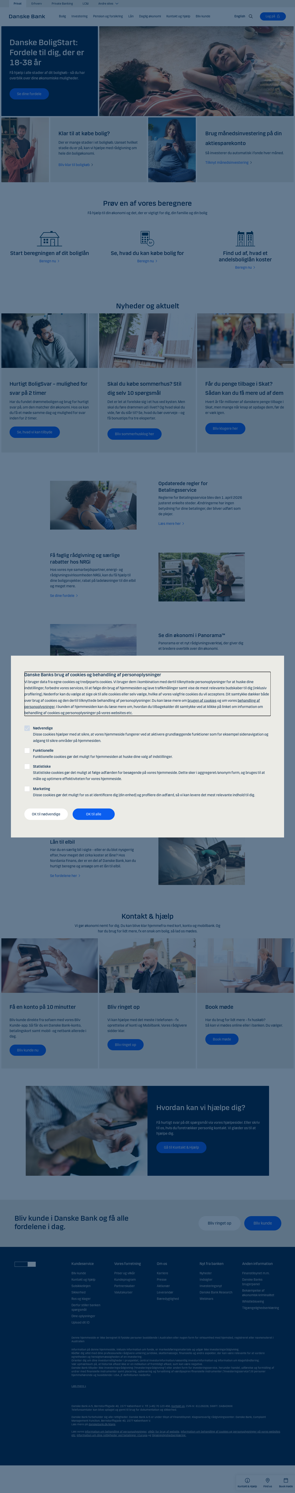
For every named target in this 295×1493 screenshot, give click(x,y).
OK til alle (93, 814)
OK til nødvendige (46, 814)
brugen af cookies (202, 700)
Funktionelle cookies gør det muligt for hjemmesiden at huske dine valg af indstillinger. (103, 753)
